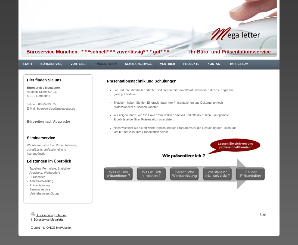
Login (263, 214)
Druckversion (42, 215)
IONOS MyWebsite (58, 227)
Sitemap (60, 215)
